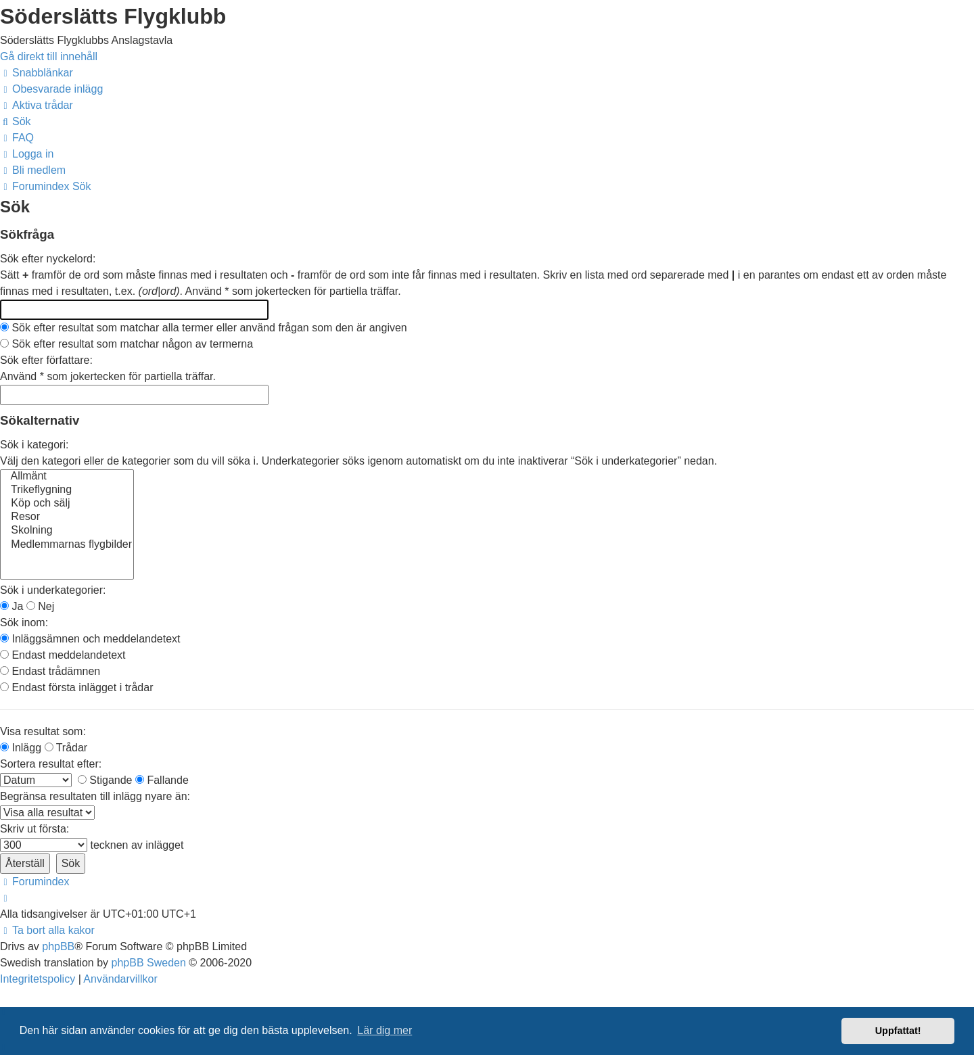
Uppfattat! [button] (898, 1030)
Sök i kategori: (34, 444)
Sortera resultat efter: (50, 764)
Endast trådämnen (50, 671)
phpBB (58, 946)
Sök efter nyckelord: (47, 258)
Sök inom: (24, 622)
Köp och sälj (67, 504)
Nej (40, 606)
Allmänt (67, 477)
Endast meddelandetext (63, 655)
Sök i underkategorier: (53, 590)
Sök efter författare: (46, 360)
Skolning (67, 531)
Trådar (66, 747)
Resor (67, 517)
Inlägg (20, 747)
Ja (11, 606)
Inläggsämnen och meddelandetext (90, 638)
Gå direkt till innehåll (48, 56)
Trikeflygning (67, 490)
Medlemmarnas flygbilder (67, 545)
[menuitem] (51, 89)
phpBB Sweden (149, 962)
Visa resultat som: (43, 731)
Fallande (162, 780)
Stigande (105, 780)
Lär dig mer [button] (384, 1030)
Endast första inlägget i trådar (76, 687)
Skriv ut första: (34, 829)
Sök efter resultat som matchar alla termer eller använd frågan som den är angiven (203, 327)
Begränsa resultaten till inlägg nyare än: (95, 796)
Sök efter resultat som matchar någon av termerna (126, 344)
